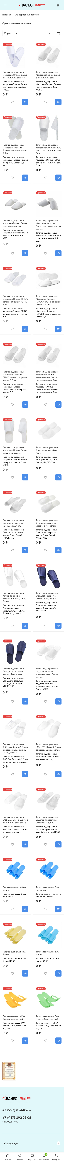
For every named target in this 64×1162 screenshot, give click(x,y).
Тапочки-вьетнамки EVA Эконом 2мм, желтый (14, 1018)
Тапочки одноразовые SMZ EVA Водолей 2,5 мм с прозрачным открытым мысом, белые (15, 748)
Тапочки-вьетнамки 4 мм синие (47, 953)
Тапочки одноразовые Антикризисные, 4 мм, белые (47, 450)
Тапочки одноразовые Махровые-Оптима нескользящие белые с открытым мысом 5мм (47, 376)
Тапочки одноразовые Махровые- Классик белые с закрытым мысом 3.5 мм (48, 224)
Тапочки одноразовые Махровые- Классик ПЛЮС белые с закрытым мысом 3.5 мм (48, 300)
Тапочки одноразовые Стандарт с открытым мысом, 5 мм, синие (13, 671)
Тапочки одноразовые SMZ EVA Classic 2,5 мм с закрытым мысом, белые (48, 747)
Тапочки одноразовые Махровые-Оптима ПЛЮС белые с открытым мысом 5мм (15, 300)
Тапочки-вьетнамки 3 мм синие (14, 889)
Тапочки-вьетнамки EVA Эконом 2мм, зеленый (47, 1018)
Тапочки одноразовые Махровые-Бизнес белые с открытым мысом (48, 74)
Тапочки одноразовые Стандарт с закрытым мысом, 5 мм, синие (47, 595)
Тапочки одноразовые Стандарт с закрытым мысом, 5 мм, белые (47, 523)
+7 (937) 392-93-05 (16, 1117)
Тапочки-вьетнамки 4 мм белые (14, 953)
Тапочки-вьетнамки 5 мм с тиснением (48, 889)
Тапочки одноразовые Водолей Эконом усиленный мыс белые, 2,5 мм (47, 673)
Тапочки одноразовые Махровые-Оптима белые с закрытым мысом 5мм (15, 74)
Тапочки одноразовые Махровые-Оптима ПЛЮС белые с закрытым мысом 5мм (48, 149)
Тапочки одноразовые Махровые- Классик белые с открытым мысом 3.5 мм (15, 149)
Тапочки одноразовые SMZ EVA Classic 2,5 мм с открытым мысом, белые (15, 819)
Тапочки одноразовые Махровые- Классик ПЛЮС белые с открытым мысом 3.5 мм (15, 376)
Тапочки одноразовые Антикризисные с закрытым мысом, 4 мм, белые (14, 597)
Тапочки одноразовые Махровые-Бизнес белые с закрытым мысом (15, 223)
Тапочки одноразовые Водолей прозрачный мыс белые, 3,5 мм (47, 819)
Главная (6, 14)
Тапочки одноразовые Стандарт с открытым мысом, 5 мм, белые (13, 523)
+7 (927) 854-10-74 (16, 1110)
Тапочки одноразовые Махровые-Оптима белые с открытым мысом (15, 450)
